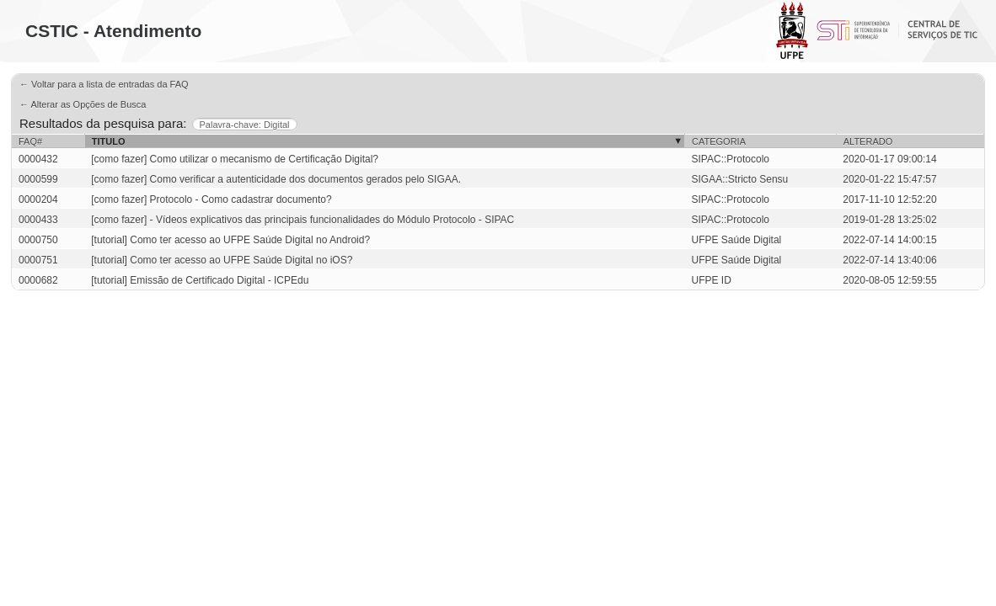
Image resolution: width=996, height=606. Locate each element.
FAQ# (30, 141)
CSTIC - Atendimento (113, 30)
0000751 (38, 260)
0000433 (38, 220)
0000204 (38, 199)
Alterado (867, 141)
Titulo (109, 141)
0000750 (38, 240)
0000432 (38, 159)
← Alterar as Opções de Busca (82, 104)
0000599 (38, 179)
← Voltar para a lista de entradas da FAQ (104, 84)
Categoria (719, 141)
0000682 (38, 280)
